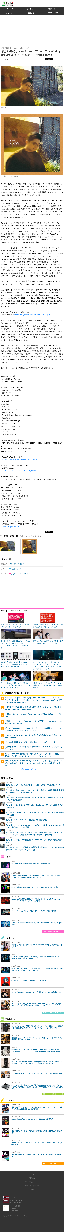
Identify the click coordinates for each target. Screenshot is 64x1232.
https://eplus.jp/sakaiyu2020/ (11, 527)
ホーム (32, 1174)
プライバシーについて (32, 1186)
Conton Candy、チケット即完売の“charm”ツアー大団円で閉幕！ (34, 911)
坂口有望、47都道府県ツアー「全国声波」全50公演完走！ (31, 864)
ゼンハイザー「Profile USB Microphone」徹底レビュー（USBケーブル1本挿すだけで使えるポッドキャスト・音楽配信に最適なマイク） (37, 1062)
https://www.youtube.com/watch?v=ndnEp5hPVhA (19, 471)
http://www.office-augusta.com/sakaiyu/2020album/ (19, 460)
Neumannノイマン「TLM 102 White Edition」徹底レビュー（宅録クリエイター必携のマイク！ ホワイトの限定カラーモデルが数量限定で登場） (37, 1050)
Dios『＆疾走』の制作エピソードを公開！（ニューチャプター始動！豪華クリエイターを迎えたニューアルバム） (37, 969)
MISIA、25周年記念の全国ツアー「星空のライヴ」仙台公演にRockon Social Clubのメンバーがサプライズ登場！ (35, 900)
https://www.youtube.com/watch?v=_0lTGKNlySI (32, 315)
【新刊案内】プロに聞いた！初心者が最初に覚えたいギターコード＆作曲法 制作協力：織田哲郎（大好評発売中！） (36, 1108)
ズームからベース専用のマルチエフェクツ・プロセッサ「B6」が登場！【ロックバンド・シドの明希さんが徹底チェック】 (36, 1005)
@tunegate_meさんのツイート (32, 769)
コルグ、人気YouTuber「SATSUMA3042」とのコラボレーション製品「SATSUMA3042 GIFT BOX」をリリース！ (35, 876)
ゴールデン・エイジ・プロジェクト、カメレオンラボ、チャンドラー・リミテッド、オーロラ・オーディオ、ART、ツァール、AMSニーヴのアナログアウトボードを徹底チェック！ (33, 700)
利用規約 (32, 1178)
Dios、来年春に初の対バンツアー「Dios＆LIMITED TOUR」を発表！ (35, 887)
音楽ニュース (17, 569)
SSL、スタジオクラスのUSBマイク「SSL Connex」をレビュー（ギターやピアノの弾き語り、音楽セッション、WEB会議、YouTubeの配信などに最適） (33, 763)
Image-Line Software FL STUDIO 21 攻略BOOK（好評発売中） (33, 1119)
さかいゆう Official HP (19, 574)
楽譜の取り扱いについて (32, 1182)
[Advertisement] (32, 30)
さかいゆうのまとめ (16, 564)
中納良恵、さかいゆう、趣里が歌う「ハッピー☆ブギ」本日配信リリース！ (34, 785)
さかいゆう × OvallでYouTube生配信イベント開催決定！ (27, 820)
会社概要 (32, 1190)
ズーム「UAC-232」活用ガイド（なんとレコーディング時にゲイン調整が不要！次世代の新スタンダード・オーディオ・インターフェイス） (37, 1027)
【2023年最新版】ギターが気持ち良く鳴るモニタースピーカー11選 (30, 742)
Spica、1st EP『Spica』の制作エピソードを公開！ (29, 980)
